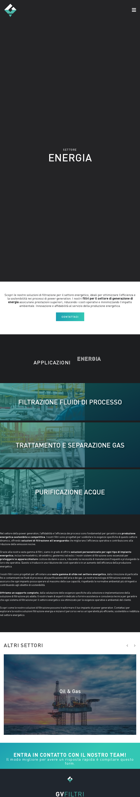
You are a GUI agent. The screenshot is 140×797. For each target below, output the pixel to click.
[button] (134, 10)
